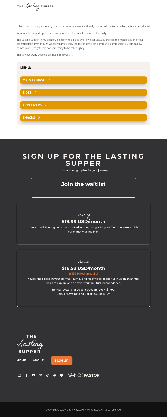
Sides (26, 92)
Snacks (28, 117)
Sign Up (62, 360)
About (38, 360)
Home (21, 360)
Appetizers (32, 105)
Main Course (33, 80)
